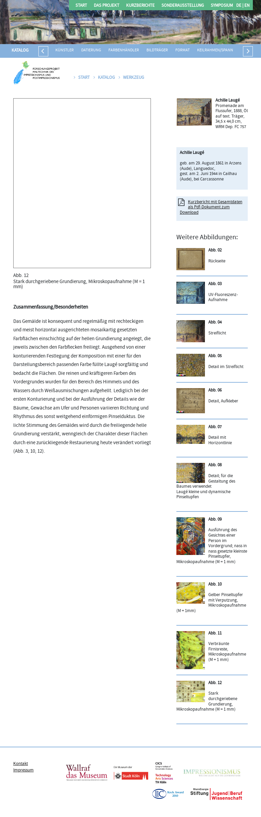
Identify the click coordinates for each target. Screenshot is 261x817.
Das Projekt (106, 6)
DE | (239, 6)
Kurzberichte (140, 6)
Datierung (91, 50)
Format (182, 50)
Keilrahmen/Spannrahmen (222, 50)
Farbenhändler (123, 50)
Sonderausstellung (182, 6)
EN (246, 6)
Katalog (20, 50)
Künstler (64, 50)
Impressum (23, 770)
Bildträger (157, 50)
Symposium (222, 6)
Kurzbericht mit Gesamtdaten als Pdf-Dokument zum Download (211, 207)
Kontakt (20, 764)
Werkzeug (131, 77)
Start (81, 6)
